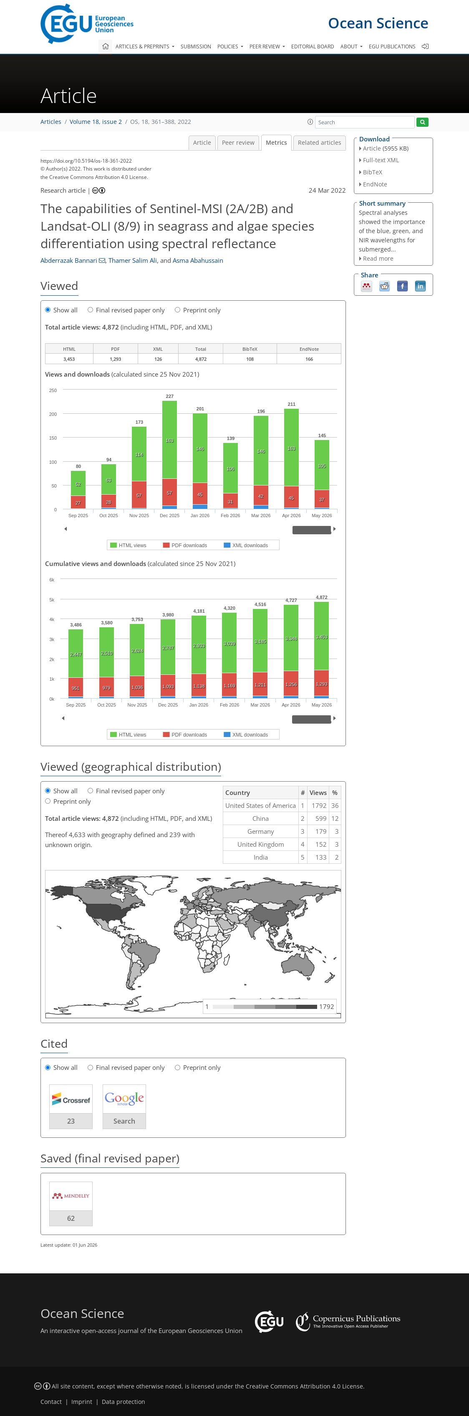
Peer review (238, 142)
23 (71, 1121)
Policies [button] (228, 46)
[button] (310, 122)
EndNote (375, 184)
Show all (61, 310)
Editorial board (312, 46)
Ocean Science (378, 23)
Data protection (123, 1402)
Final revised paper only (126, 310)
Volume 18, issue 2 (96, 122)
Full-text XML (381, 160)
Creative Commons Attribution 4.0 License (304, 1386)
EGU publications (392, 46)
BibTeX (372, 172)
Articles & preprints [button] (143, 46)
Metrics (276, 142)
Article (202, 142)
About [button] (349, 46)
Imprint (81, 1402)
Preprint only (198, 310)
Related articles (319, 142)
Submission (196, 46)
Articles (50, 122)
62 (71, 1218)
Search (124, 1121)
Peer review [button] (265, 46)
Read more (378, 258)
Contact (51, 1402)
